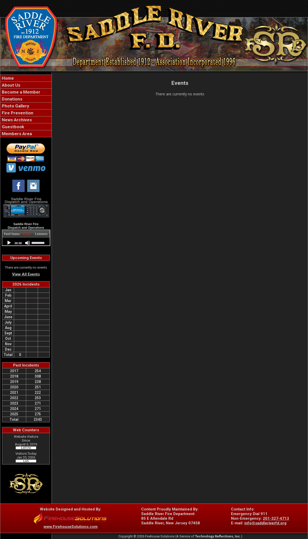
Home (7, 78)
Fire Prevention (17, 112)
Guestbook (12, 126)
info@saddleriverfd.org (265, 523)
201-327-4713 (276, 518)
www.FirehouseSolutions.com (71, 526)
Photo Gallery (15, 105)
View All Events (26, 274)
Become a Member (20, 92)
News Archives (16, 119)
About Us (10, 85)
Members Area (16, 133)
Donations (11, 99)
